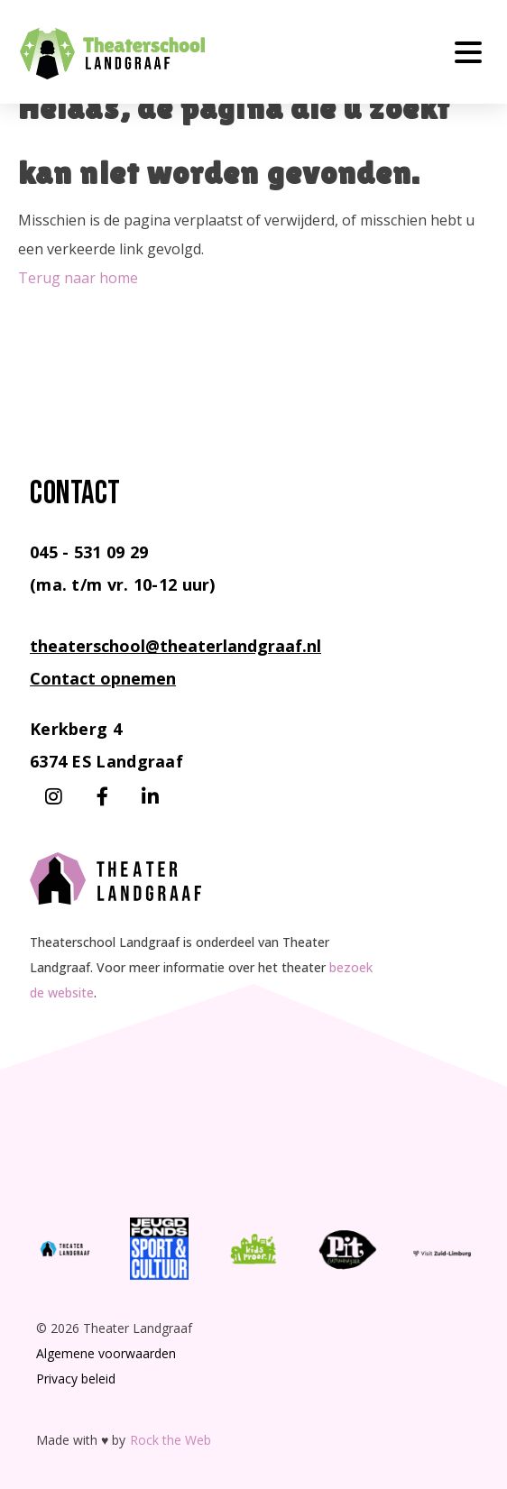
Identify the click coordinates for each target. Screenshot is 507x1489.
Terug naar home (78, 278)
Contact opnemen (103, 678)
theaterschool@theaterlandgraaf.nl (175, 646)
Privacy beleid (75, 1378)
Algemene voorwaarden (106, 1353)
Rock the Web (170, 1439)
